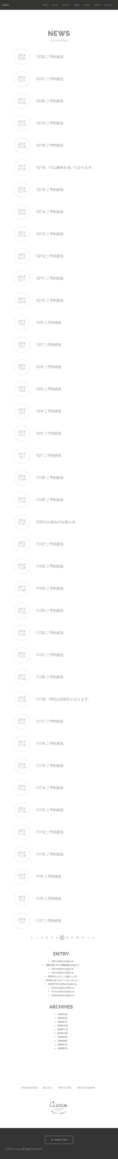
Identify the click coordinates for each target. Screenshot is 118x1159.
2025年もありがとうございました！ (63, 980)
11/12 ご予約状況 (49, 832)
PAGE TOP (59, 1139)
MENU (77, 5)
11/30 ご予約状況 (49, 478)
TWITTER (64, 1087)
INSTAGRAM (86, 1087)
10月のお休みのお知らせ (62, 995)
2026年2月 (63, 1018)
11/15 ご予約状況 (49, 766)
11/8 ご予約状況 (49, 899)
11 (83, 937)
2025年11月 (62, 1029)
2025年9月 (63, 1037)
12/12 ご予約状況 (49, 256)
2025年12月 (62, 1025)
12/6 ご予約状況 (49, 367)
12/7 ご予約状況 (49, 345)
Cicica (5, 4)
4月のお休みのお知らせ (63, 961)
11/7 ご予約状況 (49, 921)
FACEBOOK (29, 1087)
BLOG (55, 5)
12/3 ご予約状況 (49, 433)
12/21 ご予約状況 (49, 79)
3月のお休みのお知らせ (63, 969)
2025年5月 (63, 1048)
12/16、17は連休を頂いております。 (65, 167)
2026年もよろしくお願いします (62, 976)
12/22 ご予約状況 (49, 57)
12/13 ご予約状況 (49, 234)
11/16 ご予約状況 (49, 743)
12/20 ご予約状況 (49, 101)
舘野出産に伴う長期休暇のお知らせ (62, 965)
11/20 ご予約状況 (49, 677)
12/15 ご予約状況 (49, 190)
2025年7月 (63, 1044)
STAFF (97, 5)
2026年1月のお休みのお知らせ (62, 984)
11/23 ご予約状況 (49, 611)
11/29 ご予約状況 (49, 500)
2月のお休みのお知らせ (63, 972)
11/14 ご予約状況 (49, 788)
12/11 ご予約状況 (49, 278)
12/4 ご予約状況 (49, 411)
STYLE (87, 5)
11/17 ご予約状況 (49, 721)
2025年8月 (63, 1041)
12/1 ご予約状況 (49, 455)
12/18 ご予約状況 (49, 145)
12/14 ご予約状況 (49, 212)
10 (77, 937)
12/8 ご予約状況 (49, 323)
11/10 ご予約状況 (49, 854)
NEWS (45, 5)
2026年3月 (63, 1014)
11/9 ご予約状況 (49, 876)
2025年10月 (62, 1033)
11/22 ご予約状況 (49, 633)
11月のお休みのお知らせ (62, 991)
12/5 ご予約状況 (49, 389)
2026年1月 (63, 1022)
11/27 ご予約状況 (49, 544)
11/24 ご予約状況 (49, 588)
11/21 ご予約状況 (49, 655)
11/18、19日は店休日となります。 (64, 699)
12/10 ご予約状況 (49, 300)
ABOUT (66, 5)
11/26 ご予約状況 (49, 566)
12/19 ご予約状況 (49, 123)
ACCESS (108, 5)
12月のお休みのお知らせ (56, 522)
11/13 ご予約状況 (49, 810)
